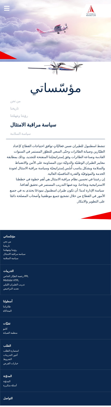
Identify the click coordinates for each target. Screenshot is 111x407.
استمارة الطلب (11, 350)
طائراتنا (7, 306)
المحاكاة (7, 310)
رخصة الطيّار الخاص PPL (16, 276)
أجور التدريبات (10, 355)
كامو (5, 328)
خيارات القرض (10, 363)
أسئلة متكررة (10, 385)
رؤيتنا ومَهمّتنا (19, 116)
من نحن (15, 101)
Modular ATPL (11, 280)
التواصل (8, 398)
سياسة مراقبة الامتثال (33, 125)
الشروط (7, 359)
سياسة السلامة (20, 134)
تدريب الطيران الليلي (14, 284)
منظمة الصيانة (10, 332)
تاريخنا (14, 108)
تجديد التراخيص (11, 288)
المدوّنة (6, 381)
